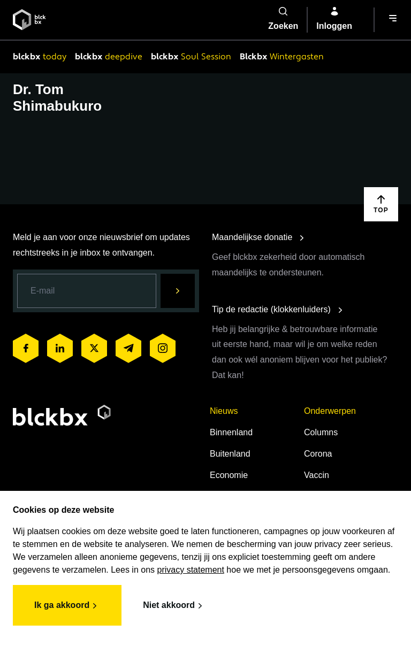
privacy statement (190, 569)
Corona (318, 453)
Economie (229, 475)
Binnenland (231, 432)
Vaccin (316, 475)
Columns (321, 432)
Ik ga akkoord (67, 605)
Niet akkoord (174, 605)
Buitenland (230, 453)
